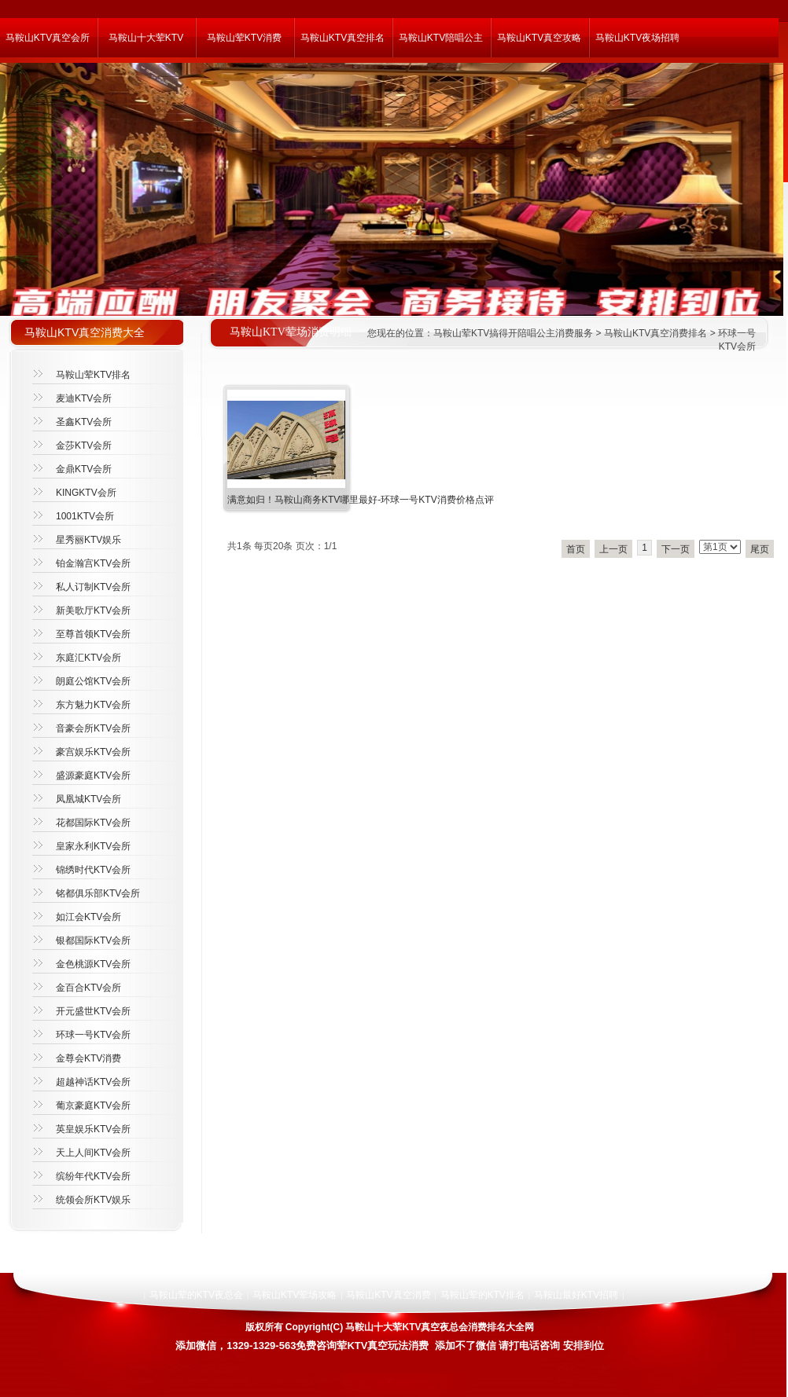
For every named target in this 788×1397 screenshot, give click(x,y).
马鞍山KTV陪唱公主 (441, 37)
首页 (575, 549)
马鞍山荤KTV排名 (93, 374)
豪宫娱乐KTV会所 (93, 751)
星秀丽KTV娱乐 (88, 539)
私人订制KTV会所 (93, 586)
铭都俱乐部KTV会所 (98, 893)
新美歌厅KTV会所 (93, 610)
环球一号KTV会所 (93, 1034)
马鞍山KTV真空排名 (342, 37)
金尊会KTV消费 (88, 1058)
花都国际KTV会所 (93, 822)
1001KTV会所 (85, 516)
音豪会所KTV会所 (93, 728)
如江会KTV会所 (88, 916)
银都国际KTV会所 (93, 940)
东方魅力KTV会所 (93, 704)
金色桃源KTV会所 (93, 964)
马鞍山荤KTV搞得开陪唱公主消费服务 (513, 333)
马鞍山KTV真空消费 (388, 1294)
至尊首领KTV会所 (93, 634)
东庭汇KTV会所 (88, 657)
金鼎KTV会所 (84, 469)
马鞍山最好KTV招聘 (576, 1294)
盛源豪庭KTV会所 (93, 775)
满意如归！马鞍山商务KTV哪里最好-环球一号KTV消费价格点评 (360, 499)
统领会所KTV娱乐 (93, 1199)
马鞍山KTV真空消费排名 (655, 333)
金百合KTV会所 (88, 987)
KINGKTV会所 (86, 492)
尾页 (759, 549)
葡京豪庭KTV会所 (93, 1105)
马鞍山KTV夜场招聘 (637, 37)
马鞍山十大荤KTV (146, 37)
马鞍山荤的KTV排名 (482, 1294)
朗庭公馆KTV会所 (93, 681)
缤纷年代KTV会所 (93, 1176)
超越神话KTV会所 (93, 1081)
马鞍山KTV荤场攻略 (294, 1294)
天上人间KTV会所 (93, 1152)
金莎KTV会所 (84, 445)
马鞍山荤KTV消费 (244, 37)
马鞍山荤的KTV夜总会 (196, 1294)
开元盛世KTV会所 (93, 1011)
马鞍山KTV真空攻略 (539, 37)
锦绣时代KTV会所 (93, 869)
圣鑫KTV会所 (84, 421)
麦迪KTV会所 (84, 398)
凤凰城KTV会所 (88, 799)
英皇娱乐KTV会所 (93, 1129)
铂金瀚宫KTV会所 (93, 563)
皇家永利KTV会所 (93, 846)
